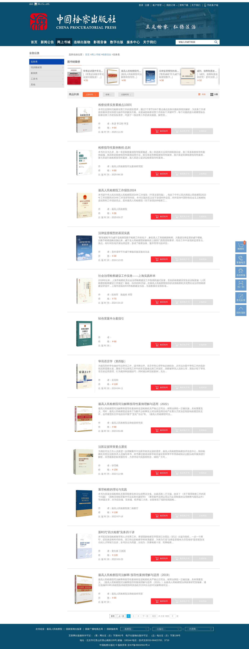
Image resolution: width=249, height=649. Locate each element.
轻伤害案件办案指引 (111, 318)
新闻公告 (47, 42)
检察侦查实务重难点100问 (115, 104)
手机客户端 (212, 5)
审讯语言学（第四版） (112, 361)
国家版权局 (112, 629)
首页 (34, 42)
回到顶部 (240, 311)
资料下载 (184, 5)
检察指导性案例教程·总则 (114, 147)
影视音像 (100, 42)
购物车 (241, 247)
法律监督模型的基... (169, 71)
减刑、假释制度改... (207, 71)
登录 (141, 5)
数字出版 (116, 42)
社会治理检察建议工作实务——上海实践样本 (126, 275)
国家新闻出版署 (73, 629)
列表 (202, 94)
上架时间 (90, 94)
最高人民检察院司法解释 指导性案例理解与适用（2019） (134, 575)
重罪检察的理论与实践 (112, 489)
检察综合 (106, 54)
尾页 (154, 616)
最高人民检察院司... (131, 71)
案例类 (34, 73)
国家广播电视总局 (94, 629)
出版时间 (126, 94)
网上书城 (64, 42)
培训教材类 (36, 67)
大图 (214, 94)
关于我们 (196, 5)
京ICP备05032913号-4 (138, 645)
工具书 (34, 79)
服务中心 (133, 42)
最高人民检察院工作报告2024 (117, 190)
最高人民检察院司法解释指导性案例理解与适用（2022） (134, 404)
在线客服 (240, 273)
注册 (147, 5)
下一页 (145, 616)
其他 (33, 84)
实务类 (34, 61)
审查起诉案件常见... (93, 71)
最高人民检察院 (54, 629)
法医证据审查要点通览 (112, 446)
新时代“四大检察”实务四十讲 (116, 532)
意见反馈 (240, 298)
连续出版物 (82, 42)
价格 (109, 94)
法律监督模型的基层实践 (114, 233)
